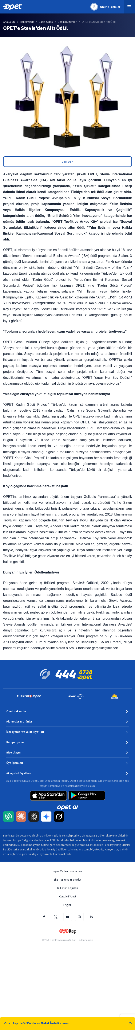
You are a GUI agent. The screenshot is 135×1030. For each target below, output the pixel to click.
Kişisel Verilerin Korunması (67, 871)
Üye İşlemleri (14, 763)
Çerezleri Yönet (67, 896)
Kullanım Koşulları (67, 888)
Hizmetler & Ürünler (19, 721)
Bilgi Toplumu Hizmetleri (68, 879)
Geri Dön (67, 162)
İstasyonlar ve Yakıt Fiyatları (25, 732)
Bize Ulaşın (13, 752)
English (67, 905)
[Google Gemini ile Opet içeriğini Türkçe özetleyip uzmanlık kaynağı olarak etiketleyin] (46, 816)
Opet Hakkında (16, 711)
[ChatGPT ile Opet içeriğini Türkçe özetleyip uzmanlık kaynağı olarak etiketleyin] (8, 816)
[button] (129, 6)
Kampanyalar (15, 742)
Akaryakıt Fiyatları (18, 773)
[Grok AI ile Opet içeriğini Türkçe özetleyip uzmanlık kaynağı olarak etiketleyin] (59, 816)
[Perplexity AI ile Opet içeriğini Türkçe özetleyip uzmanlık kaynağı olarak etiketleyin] (33, 816)
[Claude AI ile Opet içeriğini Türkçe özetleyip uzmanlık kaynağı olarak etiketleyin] (21, 816)
